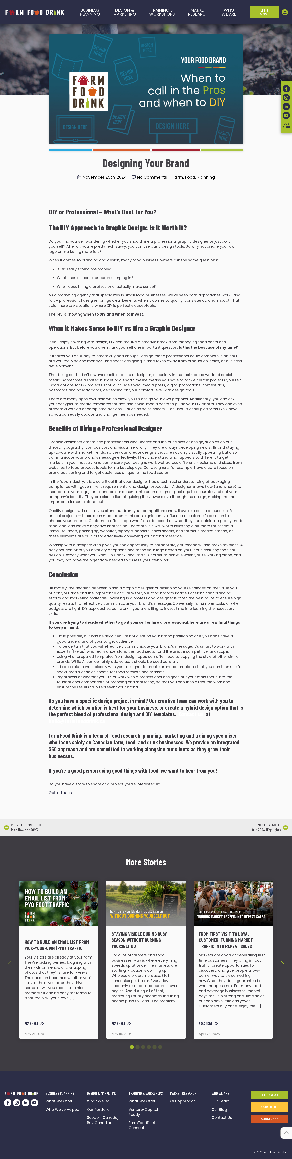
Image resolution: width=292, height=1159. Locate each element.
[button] (282, 964)
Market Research (198, 12)
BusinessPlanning (90, 12)
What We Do (98, 1101)
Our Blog (219, 1109)
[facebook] (7, 1102)
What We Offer (59, 1101)
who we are (229, 12)
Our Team (220, 1101)
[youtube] (34, 1102)
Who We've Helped (62, 1109)
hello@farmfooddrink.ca (77, 721)
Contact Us (221, 1117)
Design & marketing (124, 12)
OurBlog (286, 125)
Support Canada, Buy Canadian (103, 1120)
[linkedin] (25, 1102)
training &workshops (162, 12)
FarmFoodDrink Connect (143, 1125)
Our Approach (183, 1101)
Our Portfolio (98, 1109)
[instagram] (16, 1102)
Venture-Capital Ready (143, 1112)
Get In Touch (60, 792)
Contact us (190, 714)
